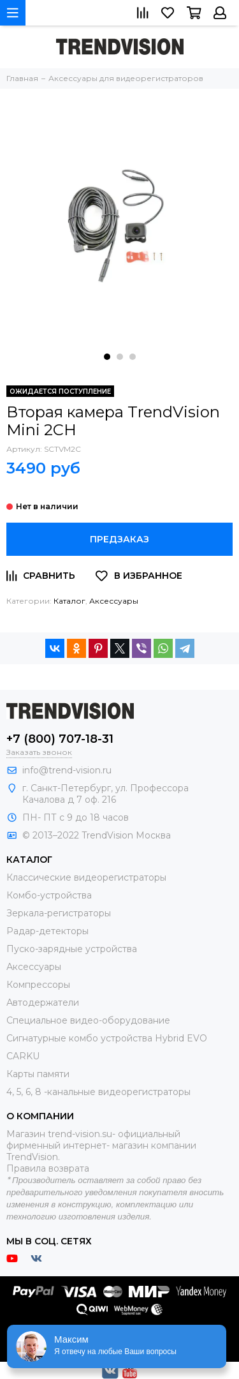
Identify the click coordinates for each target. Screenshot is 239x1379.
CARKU (23, 1056)
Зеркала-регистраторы (58, 913)
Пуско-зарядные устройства (71, 949)
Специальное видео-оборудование (88, 1020)
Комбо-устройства (49, 895)
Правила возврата (47, 1168)
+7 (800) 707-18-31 (59, 739)
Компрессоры (38, 984)
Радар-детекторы (47, 931)
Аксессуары (113, 601)
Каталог (69, 601)
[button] (107, 357)
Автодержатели (42, 1002)
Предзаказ (119, 539)
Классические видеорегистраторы (86, 877)
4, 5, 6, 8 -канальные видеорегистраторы (98, 1092)
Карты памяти (37, 1074)
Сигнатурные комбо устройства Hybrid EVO (106, 1038)
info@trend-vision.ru (67, 770)
